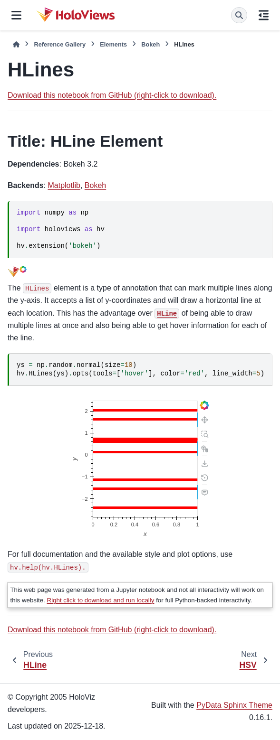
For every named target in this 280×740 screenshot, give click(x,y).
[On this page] (263, 15)
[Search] (239, 15)
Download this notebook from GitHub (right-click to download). (112, 95)
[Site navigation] (16, 15)
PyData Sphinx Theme (234, 705)
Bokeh (150, 44)
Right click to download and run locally (100, 600)
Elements (113, 44)
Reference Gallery (60, 44)
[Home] (16, 44)
